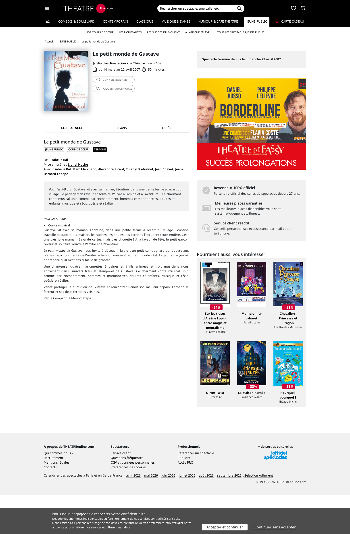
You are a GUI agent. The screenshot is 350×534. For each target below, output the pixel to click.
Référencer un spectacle (196, 492)
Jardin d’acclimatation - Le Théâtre (119, 63)
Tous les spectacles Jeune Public (241, 32)
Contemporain (115, 21)
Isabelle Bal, (62, 169)
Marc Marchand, (85, 169)
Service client (121, 492)
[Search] (195, 8)
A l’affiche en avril (198, 32)
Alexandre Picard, (111, 169)
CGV (114, 501)
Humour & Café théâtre (218, 21)
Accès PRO (185, 501)
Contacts (50, 506)
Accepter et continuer (224, 527)
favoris (114, 89)
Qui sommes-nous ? (58, 492)
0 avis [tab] (122, 128)
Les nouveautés (130, 32)
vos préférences (153, 523)
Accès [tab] (166, 128)
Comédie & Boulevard (76, 21)
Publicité (184, 497)
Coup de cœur (78, 149)
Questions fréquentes (127, 497)
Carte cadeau (289, 21)
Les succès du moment (163, 32)
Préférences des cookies (129, 506)
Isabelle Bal (59, 160)
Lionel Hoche (78, 164)
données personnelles (138, 501)
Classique (144, 21)
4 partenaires (82, 523)
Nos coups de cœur (100, 32)
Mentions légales (56, 501)
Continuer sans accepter (275, 527)
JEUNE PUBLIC (54, 149)
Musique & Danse (175, 21)
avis (111, 80)
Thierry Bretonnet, (140, 169)
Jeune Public (256, 21)
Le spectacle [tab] (72, 128)
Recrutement (53, 497)
